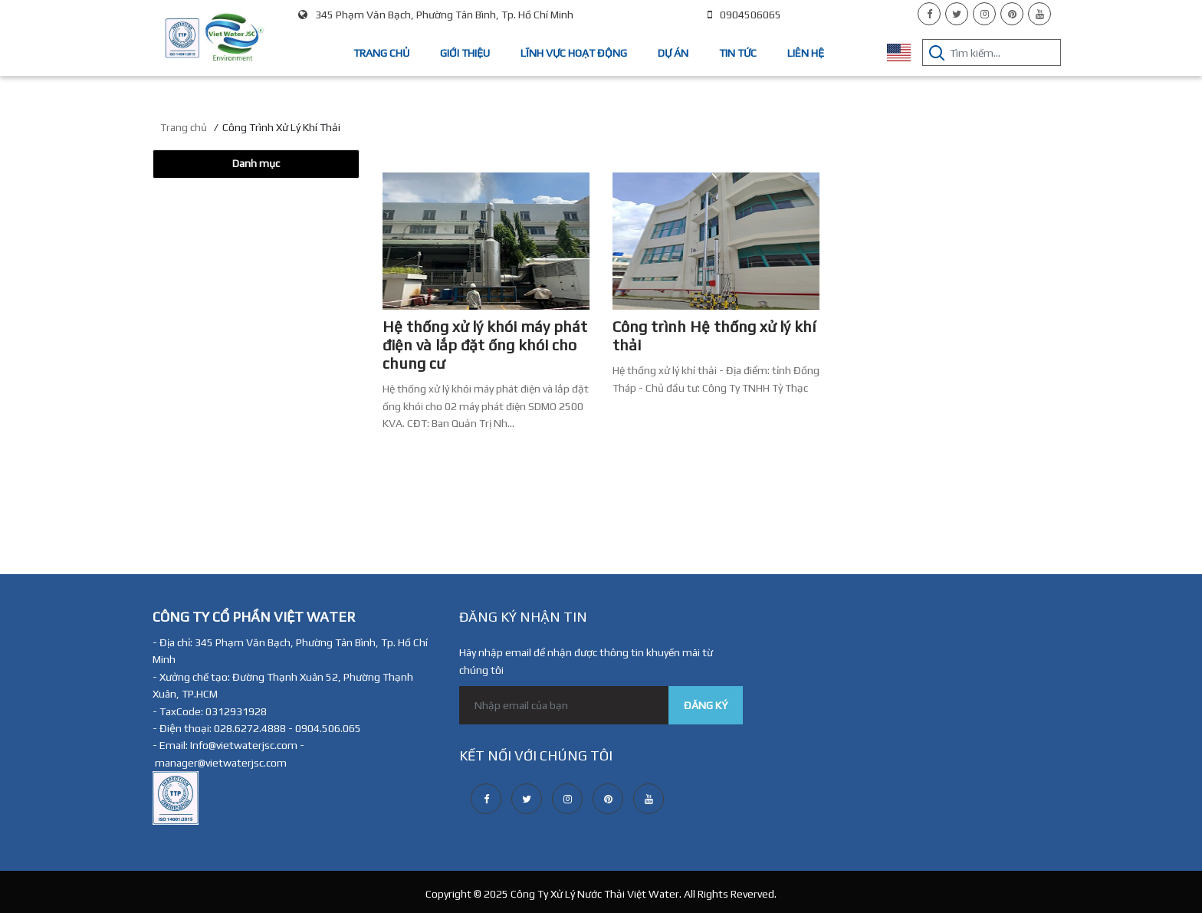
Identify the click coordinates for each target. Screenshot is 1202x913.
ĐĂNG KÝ (705, 705)
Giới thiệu (465, 53)
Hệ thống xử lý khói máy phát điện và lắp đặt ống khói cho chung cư (485, 344)
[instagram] (984, 13)
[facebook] (929, 13)
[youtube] (1039, 13)
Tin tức (738, 53)
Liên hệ (805, 53)
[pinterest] (1011, 13)
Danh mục (256, 163)
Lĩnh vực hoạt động (574, 53)
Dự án (673, 53)
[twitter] (956, 13)
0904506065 (744, 14)
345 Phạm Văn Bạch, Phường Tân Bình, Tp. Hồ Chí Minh (435, 14)
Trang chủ (381, 53)
